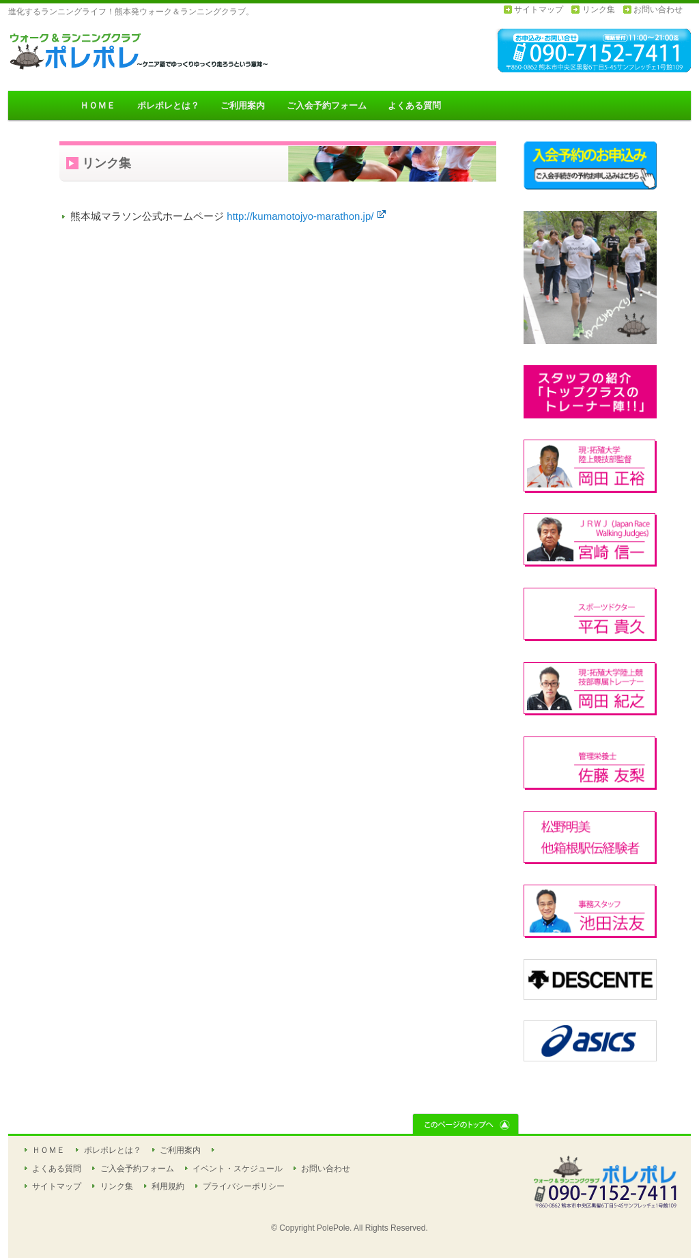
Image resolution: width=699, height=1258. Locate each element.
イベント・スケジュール (237, 1168)
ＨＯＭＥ (97, 105)
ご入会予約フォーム (327, 105)
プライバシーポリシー (244, 1186)
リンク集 (598, 9)
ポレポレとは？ (168, 105)
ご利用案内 (242, 105)
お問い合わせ (658, 9)
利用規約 (168, 1186)
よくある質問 (414, 105)
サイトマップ (538, 9)
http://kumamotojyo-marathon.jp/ (306, 216)
